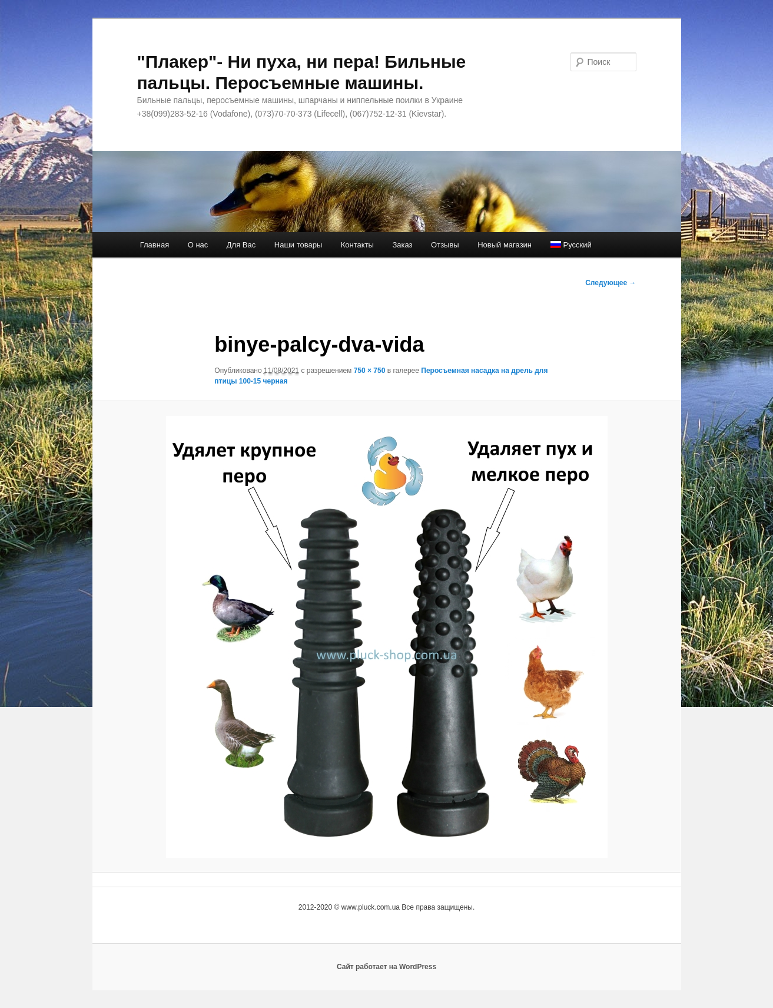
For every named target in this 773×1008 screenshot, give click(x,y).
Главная (154, 244)
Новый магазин (504, 244)
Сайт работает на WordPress (386, 967)
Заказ (402, 244)
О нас (198, 244)
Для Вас (241, 244)
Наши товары (298, 244)
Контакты (357, 244)
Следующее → (610, 283)
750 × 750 (370, 370)
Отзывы (445, 244)
